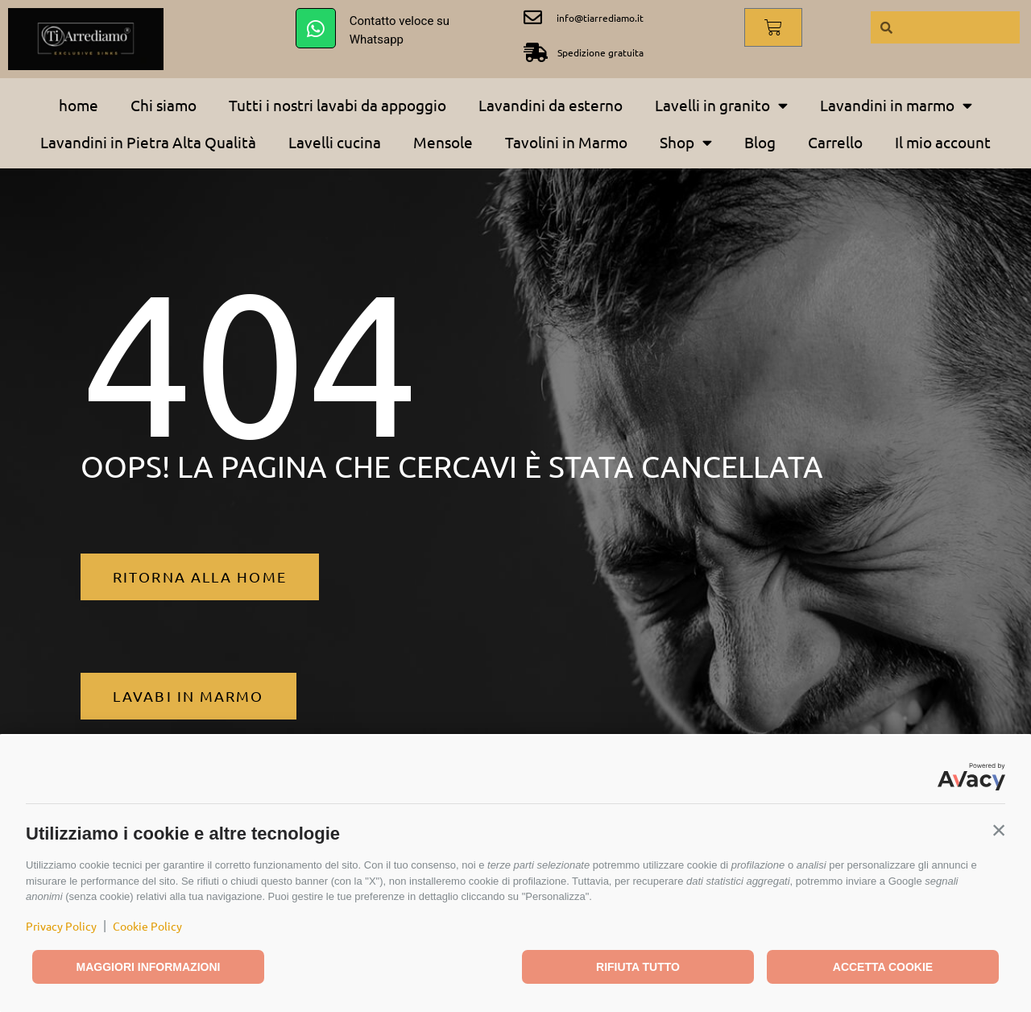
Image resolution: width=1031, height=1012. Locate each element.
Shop (686, 142)
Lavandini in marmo (896, 105)
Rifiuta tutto (638, 966)
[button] (998, 829)
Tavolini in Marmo (566, 141)
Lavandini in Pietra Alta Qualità (148, 141)
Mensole (443, 141)
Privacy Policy (61, 926)
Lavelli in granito (721, 105)
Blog (760, 141)
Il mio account (943, 141)
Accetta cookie (883, 966)
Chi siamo (163, 104)
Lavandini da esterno (550, 104)
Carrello (835, 141)
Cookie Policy (147, 926)
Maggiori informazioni (149, 966)
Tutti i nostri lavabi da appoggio (337, 104)
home (78, 104)
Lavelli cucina (334, 141)
